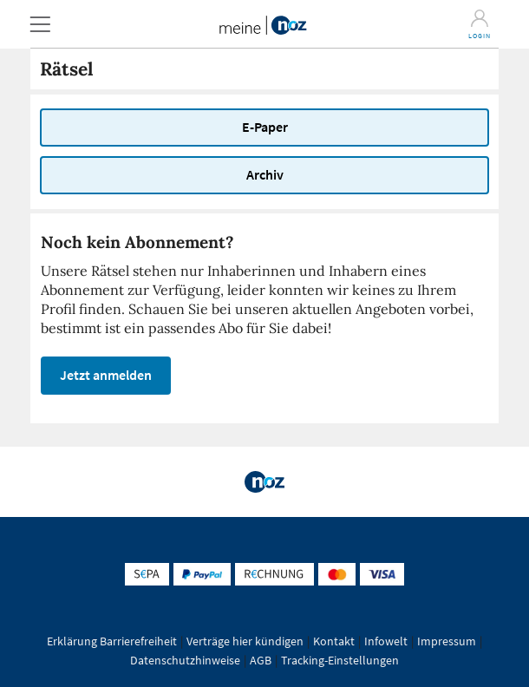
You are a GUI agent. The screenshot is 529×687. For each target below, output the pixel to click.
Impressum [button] (446, 641)
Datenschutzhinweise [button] (185, 660)
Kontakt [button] (334, 641)
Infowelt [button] (386, 641)
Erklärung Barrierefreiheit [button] (112, 641)
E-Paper (265, 126)
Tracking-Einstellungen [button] (340, 660)
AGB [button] (260, 660)
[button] (39, 24)
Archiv (265, 174)
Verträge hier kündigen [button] (245, 641)
